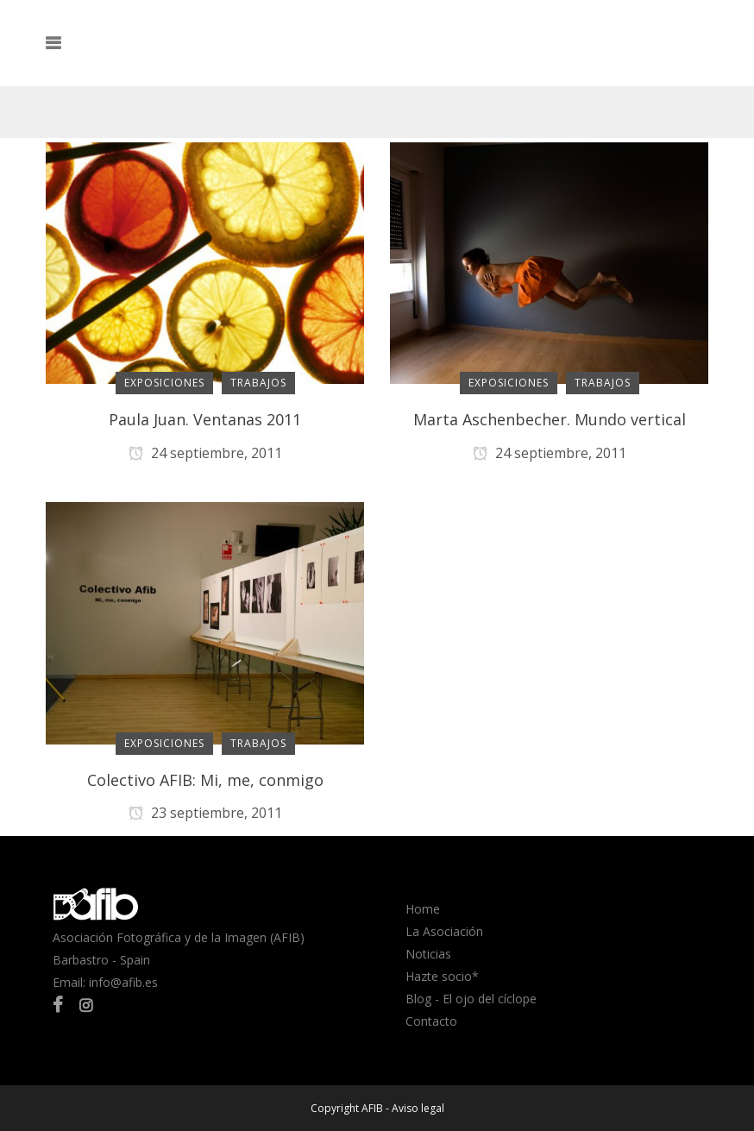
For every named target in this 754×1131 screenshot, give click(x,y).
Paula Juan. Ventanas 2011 (205, 419)
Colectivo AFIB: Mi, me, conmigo (205, 780)
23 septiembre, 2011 (205, 812)
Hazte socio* (442, 976)
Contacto (431, 1021)
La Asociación (444, 931)
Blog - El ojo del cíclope (471, 998)
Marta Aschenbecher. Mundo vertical (549, 419)
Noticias (428, 954)
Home (422, 909)
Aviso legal (418, 1108)
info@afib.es (123, 982)
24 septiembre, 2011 (205, 452)
